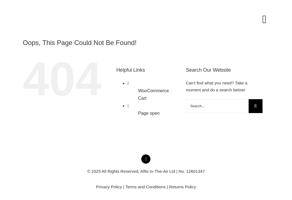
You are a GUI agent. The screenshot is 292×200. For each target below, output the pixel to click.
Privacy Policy (109, 186)
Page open (149, 113)
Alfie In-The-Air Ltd (157, 171)
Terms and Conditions (145, 186)
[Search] (256, 106)
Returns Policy (182, 186)
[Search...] (217, 106)
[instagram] (145, 159)
